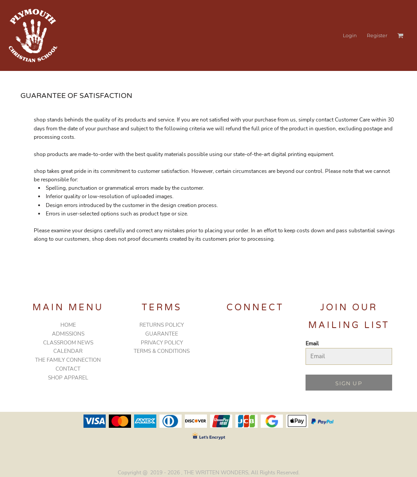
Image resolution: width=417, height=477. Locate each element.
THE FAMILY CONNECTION (68, 360)
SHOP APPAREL (68, 377)
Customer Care (352, 119)
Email (312, 343)
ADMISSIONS (68, 333)
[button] (400, 35)
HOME (68, 324)
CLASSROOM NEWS (68, 342)
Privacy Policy (162, 342)
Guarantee (161, 333)
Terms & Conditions (162, 351)
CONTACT (68, 368)
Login (350, 35)
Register (377, 35)
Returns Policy (161, 324)
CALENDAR (68, 351)
